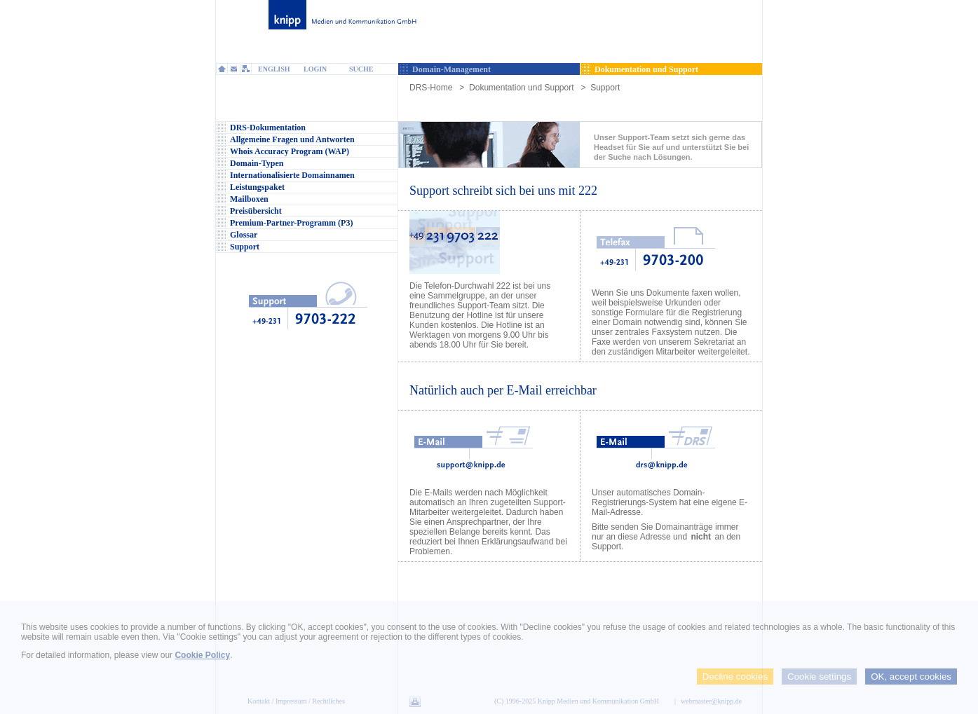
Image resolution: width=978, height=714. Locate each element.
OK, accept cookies (911, 676)
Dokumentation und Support (521, 87)
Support (605, 87)
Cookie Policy (202, 655)
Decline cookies (735, 676)
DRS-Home (430, 87)
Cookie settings (819, 676)
